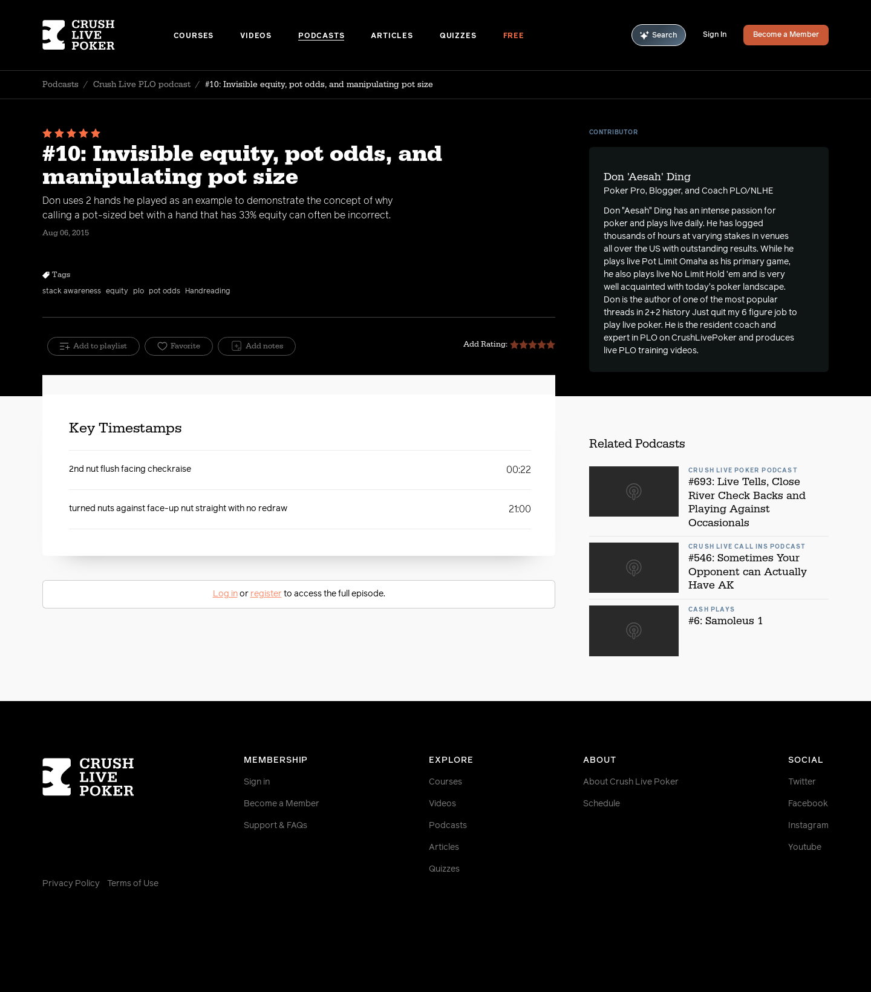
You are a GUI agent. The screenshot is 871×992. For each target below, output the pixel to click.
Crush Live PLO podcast (142, 84)
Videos (256, 36)
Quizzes (458, 36)
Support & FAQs (275, 825)
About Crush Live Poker (631, 782)
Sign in (257, 782)
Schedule (601, 804)
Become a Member (786, 35)
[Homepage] (108, 35)
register (266, 594)
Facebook (808, 804)
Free (513, 36)
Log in (225, 594)
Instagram (808, 825)
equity (117, 291)
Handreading (207, 291)
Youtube (804, 847)
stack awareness (71, 291)
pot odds (164, 291)
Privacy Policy (71, 883)
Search (658, 35)
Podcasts (321, 36)
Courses (194, 36)
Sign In (714, 35)
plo (138, 291)
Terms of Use (132, 883)
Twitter (802, 782)
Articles (392, 36)
